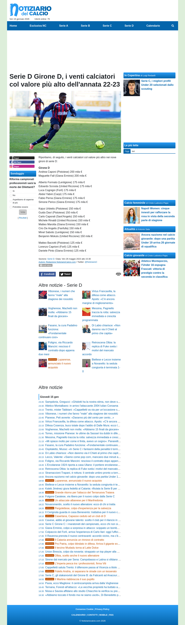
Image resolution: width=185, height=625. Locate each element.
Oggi (127, 151)
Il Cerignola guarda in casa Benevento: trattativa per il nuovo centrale (85, 512)
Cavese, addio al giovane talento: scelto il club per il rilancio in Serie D (86, 520)
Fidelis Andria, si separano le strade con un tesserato (81, 571)
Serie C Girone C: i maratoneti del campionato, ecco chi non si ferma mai (87, 524)
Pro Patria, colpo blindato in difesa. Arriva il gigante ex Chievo (86, 543)
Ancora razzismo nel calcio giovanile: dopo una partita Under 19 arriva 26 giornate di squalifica (100, 476)
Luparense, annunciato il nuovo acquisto (59, 363)
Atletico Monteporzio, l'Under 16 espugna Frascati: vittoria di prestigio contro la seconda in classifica (154, 269)
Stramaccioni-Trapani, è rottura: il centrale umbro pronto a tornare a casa (87, 472)
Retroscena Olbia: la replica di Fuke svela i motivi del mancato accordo (86, 468)
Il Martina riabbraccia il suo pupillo (69, 579)
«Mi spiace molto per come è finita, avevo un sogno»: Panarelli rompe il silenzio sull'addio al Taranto (103, 441)
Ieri (133, 151)
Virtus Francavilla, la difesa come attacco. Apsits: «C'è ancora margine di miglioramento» (97, 421)
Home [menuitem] (13, 25)
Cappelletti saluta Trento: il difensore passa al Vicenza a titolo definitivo (86, 567)
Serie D (50, 259)
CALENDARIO (79, 615)
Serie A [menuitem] (63, 25)
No (14, 195)
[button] (23, 212)
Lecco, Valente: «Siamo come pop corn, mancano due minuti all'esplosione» (89, 457)
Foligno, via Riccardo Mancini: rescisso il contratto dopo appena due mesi (88, 461)
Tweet (66, 274)
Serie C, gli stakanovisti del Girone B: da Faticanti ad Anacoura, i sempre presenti (92, 575)
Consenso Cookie (84, 609)
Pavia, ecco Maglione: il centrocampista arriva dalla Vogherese (81, 583)
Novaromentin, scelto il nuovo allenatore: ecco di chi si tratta (80, 504)
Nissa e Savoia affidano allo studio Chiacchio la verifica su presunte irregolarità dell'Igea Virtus (100, 591)
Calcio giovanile (134, 255)
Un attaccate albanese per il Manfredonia (74, 500)
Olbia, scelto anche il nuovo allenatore (72, 555)
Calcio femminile (134, 202)
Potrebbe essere (20, 207)
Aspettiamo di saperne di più (23, 201)
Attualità (129, 229)
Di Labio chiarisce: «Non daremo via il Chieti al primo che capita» (106, 329)
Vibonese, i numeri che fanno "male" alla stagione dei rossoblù (61, 295)
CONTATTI (92, 615)
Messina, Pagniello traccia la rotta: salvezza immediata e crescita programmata (91, 437)
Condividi (47, 274)
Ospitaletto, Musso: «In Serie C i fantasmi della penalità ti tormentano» (86, 449)
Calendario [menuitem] (153, 25)
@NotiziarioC (91, 262)
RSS (111, 615)
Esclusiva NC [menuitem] (38, 25)
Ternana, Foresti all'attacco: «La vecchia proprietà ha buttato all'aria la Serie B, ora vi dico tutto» (101, 587)
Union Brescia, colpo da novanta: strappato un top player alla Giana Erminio (89, 551)
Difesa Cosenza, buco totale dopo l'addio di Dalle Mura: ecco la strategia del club (92, 425)
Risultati (23, 218)
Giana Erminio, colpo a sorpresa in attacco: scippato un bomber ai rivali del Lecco (92, 528)
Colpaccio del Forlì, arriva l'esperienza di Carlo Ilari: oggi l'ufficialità (84, 532)
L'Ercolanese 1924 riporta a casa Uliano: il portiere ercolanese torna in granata (91, 464)
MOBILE (103, 615)
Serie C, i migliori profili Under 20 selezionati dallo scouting (157, 85)
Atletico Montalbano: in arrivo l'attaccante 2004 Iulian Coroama (81, 405)
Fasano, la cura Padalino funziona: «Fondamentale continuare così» (85, 445)
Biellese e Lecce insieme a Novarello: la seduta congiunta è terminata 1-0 (88, 484)
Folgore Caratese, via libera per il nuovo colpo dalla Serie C (80, 496)
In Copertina (132, 75)
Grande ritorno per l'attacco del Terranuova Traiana (79, 492)
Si (13, 191)
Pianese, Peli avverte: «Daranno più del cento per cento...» (79, 417)
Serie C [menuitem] (107, 25)
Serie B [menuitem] (85, 25)
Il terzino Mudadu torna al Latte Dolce (72, 547)
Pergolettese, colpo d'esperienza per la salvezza (78, 508)
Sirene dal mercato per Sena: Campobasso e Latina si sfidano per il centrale (89, 559)
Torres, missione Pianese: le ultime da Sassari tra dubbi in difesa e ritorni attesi (91, 433)
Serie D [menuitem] (129, 25)
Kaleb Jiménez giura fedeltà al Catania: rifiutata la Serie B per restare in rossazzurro (94, 488)
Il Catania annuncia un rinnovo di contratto (74, 539)
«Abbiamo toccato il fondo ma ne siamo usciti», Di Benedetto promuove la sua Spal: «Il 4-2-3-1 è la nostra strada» (111, 595)
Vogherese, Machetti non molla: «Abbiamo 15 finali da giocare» (62, 312)
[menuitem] (172, 25)
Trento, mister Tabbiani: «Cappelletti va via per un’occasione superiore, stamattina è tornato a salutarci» (105, 409)
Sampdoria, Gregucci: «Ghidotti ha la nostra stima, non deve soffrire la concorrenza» (94, 401)
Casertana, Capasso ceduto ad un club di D (75, 516)
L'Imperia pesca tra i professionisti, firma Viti (75, 563)
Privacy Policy (102, 609)
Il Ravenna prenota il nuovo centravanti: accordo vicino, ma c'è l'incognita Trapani (92, 535)
